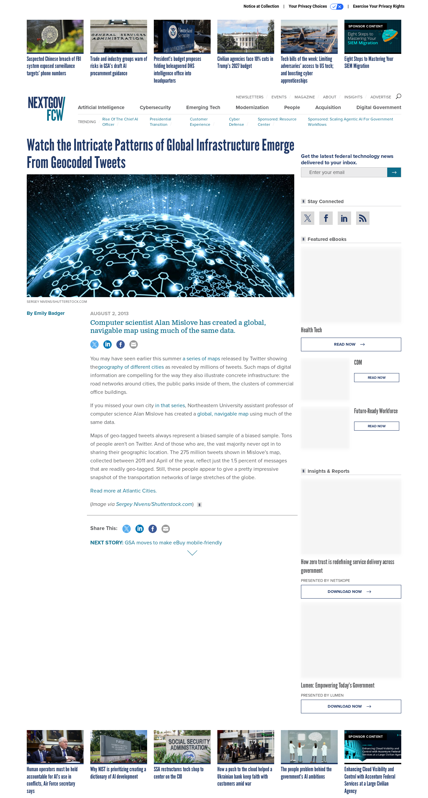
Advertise (380, 97)
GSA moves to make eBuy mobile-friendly (173, 542)
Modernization (252, 107)
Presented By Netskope (325, 581)
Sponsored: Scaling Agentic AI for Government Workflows (350, 121)
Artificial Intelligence (101, 107)
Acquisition (328, 107)
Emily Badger (49, 313)
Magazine (305, 97)
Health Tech (311, 330)
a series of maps (201, 358)
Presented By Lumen (322, 695)
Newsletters (249, 97)
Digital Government (378, 107)
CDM (358, 362)
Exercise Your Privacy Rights (379, 6)
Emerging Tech (203, 107)
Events (279, 97)
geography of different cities (131, 367)
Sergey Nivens (133, 504)
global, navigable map (222, 414)
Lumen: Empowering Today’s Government (337, 685)
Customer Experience (200, 121)
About (329, 97)
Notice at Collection (261, 6)
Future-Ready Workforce (376, 411)
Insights (353, 97)
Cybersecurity (155, 107)
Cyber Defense (236, 121)
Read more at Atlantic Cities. (123, 491)
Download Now (351, 592)
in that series (170, 405)
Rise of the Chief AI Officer (120, 121)
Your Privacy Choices (316, 7)
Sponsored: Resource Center (277, 121)
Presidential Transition (160, 121)
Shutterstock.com (171, 504)
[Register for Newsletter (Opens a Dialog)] (394, 172)
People (292, 107)
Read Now (351, 344)
